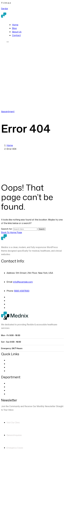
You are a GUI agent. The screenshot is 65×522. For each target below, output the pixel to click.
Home (15, 24)
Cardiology (12, 386)
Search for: (7, 228)
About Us (16, 31)
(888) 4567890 (25, 107)
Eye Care (11, 383)
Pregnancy (12, 393)
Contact (16, 35)
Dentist (10, 390)
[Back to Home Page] (11, 232)
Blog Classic (13, 370)
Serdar (4, 8)
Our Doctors (13, 363)
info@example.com (23, 281)
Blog (14, 28)
